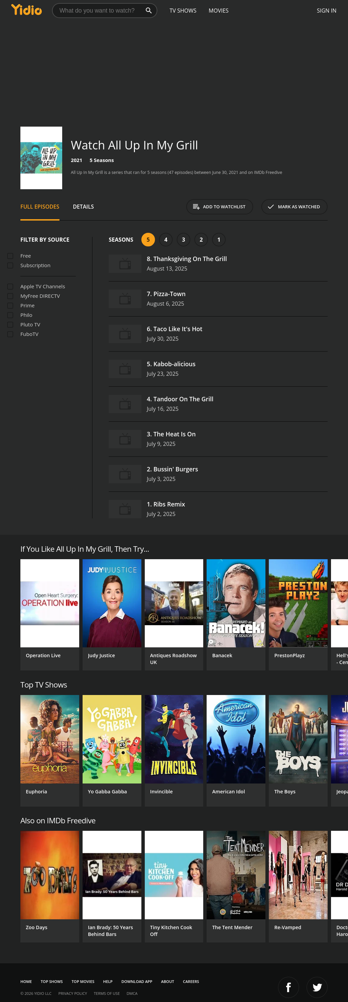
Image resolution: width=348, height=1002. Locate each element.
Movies (219, 10)
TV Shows (183, 10)
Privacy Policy (72, 993)
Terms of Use (107, 993)
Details (83, 206)
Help (108, 981)
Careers (191, 981)
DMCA (131, 993)
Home (26, 981)
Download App (136, 981)
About (167, 981)
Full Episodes (39, 206)
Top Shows (52, 981)
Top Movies (83, 981)
